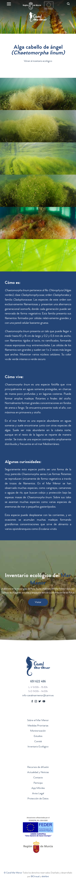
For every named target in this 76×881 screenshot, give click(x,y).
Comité (38, 741)
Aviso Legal (38, 793)
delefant (45, 877)
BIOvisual (35, 877)
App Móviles (38, 788)
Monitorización (38, 731)
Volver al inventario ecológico (38, 61)
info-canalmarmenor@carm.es (38, 695)
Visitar (38, 602)
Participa (38, 783)
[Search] (68, 4)
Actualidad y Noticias (38, 772)
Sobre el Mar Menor (38, 720)
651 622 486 (38, 681)
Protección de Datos (38, 799)
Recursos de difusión (38, 767)
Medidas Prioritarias (38, 726)
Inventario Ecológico (38, 747)
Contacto (38, 778)
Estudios (38, 736)
